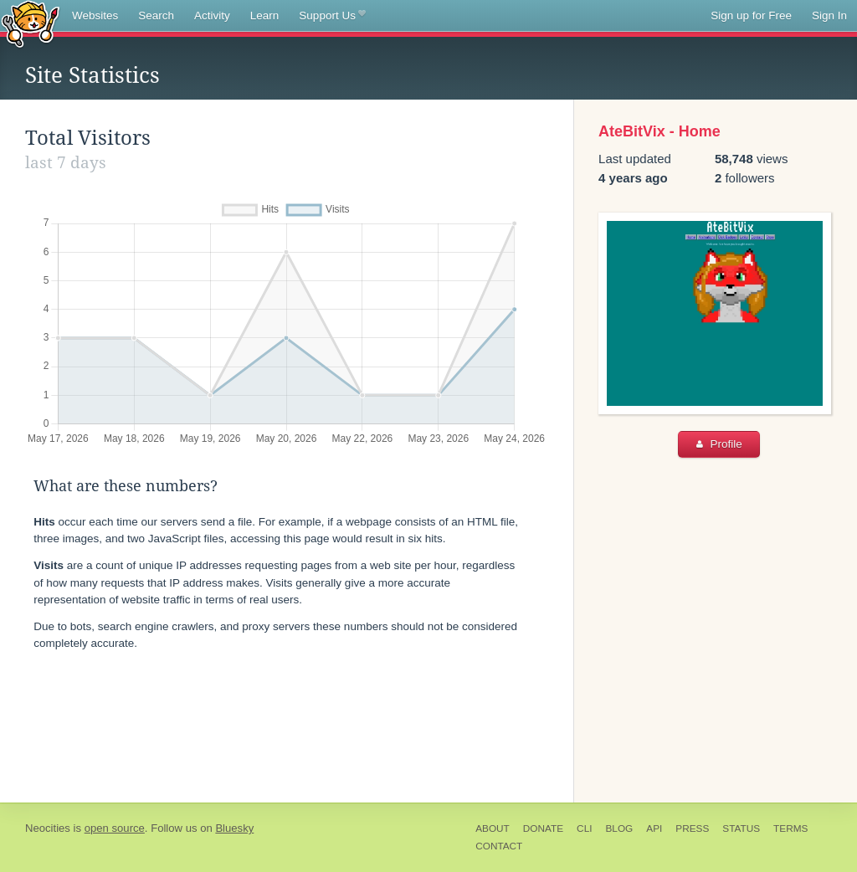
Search (156, 15)
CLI (584, 828)
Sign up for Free (751, 15)
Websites (95, 15)
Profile (719, 444)
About (492, 828)
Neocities (47, 828)
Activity (212, 15)
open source (115, 828)
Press (692, 828)
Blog (619, 828)
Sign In (829, 15)
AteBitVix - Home (659, 131)
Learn (265, 15)
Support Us (332, 16)
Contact (498, 846)
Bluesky (234, 828)
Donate (543, 828)
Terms (790, 828)
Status (741, 828)
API (654, 828)
